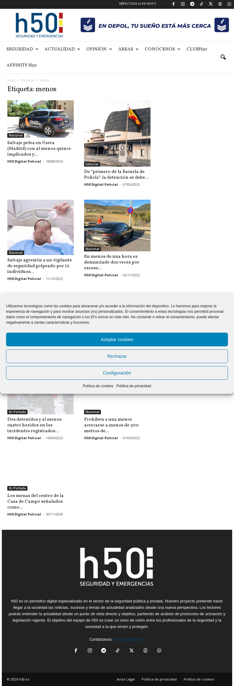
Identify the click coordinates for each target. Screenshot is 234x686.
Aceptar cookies (117, 339)
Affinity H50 (21, 65)
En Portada (17, 412)
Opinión (99, 49)
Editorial (92, 164)
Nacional (16, 135)
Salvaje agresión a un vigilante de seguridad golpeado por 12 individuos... (39, 266)
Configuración (117, 372)
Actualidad (62, 49)
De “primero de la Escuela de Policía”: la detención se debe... (116, 175)
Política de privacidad (133, 386)
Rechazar (117, 356)
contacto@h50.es (129, 639)
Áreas (128, 49)
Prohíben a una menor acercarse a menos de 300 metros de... (111, 425)
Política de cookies (98, 386)
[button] (223, 57)
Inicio (11, 80)
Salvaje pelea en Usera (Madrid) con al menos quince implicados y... (39, 149)
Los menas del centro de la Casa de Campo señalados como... (35, 502)
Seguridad (22, 49)
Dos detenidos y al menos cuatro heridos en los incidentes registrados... (34, 425)
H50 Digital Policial (24, 161)
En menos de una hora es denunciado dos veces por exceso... (111, 262)
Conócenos (162, 49)
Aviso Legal (126, 679)
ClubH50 (196, 49)
